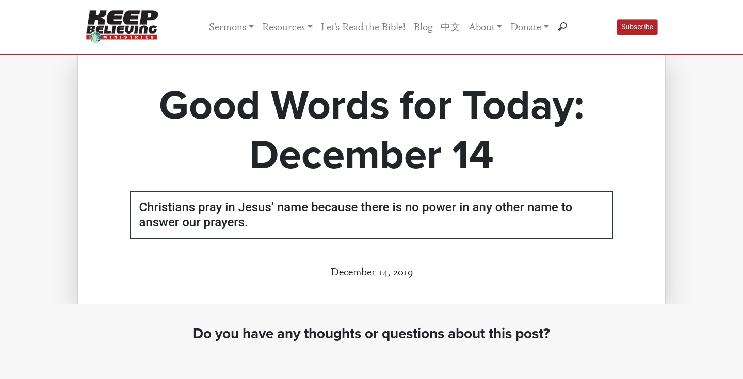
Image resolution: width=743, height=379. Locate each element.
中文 (450, 26)
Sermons (227, 26)
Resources (283, 26)
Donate (525, 26)
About (482, 26)
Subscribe (637, 27)
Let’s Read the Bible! (363, 26)
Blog (423, 26)
